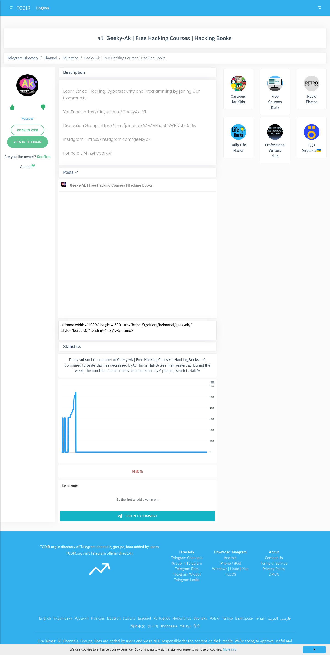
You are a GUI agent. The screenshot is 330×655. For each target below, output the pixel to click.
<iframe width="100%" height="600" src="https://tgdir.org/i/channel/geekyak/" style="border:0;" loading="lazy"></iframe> (137, 330)
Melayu (185, 626)
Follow (27, 119)
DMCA (274, 574)
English (45, 618)
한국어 (152, 626)
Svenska (200, 618)
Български (244, 618)
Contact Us (274, 558)
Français (98, 618)
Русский (81, 618)
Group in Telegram (187, 563)
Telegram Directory (22, 58)
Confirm (44, 156)
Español (144, 618)
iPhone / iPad (230, 563)
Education (70, 58)
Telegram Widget (187, 574)
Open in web (27, 130)
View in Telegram (27, 142)
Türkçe (227, 618)
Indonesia (169, 626)
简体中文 (137, 626)
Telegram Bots (186, 569)
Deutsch (114, 618)
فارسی (285, 618)
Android (230, 558)
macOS (230, 574)
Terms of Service (274, 563)
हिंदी (197, 626)
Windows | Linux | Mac (230, 569)
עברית (260, 618)
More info (229, 649)
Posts (69, 172)
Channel (50, 58)
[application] (137, 419)
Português (161, 618)
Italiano (129, 618)
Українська (62, 618)
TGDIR (23, 8)
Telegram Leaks (187, 580)
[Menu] (212, 382)
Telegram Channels (186, 558)
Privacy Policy (274, 569)
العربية (273, 618)
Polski (215, 618)
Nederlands (181, 618)
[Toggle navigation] (319, 8)
